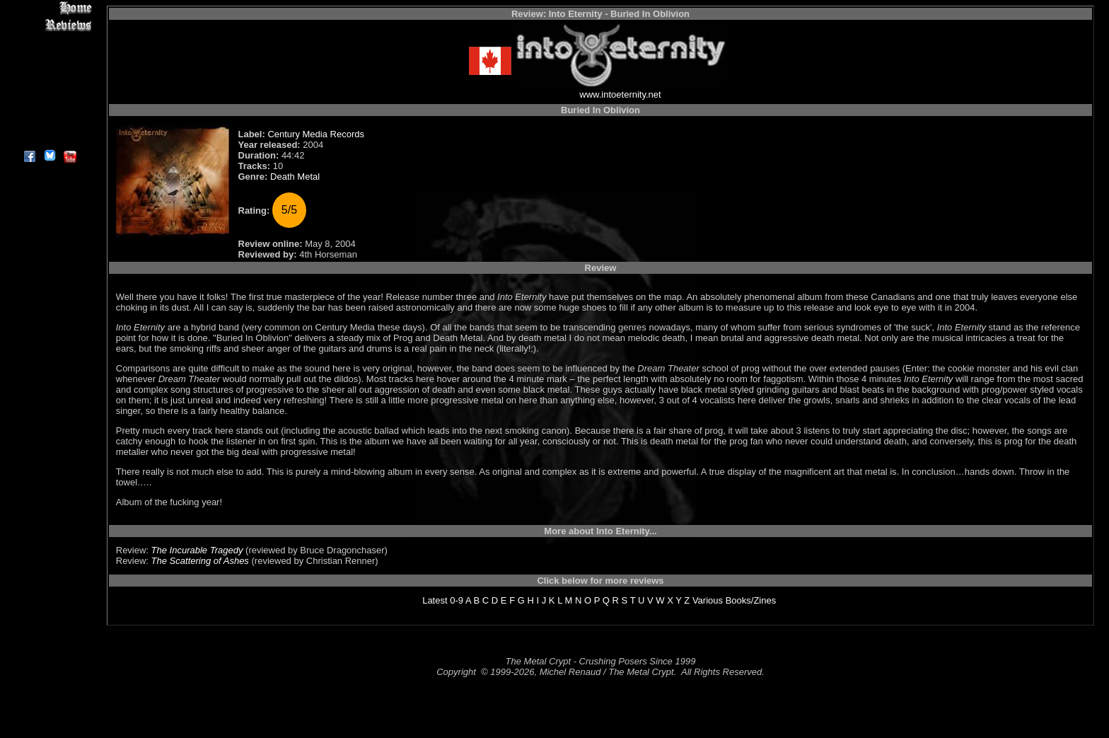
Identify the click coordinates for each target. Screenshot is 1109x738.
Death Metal (295, 176)
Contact (49, 122)
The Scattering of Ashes (200, 560)
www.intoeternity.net (620, 94)
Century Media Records (315, 134)
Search (49, 106)
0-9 (456, 600)
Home (49, 8)
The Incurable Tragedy (197, 550)
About (49, 138)
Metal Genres (49, 89)
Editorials (49, 57)
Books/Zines (751, 600)
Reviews (49, 24)
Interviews (49, 41)
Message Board (49, 73)
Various (707, 600)
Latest (434, 600)
